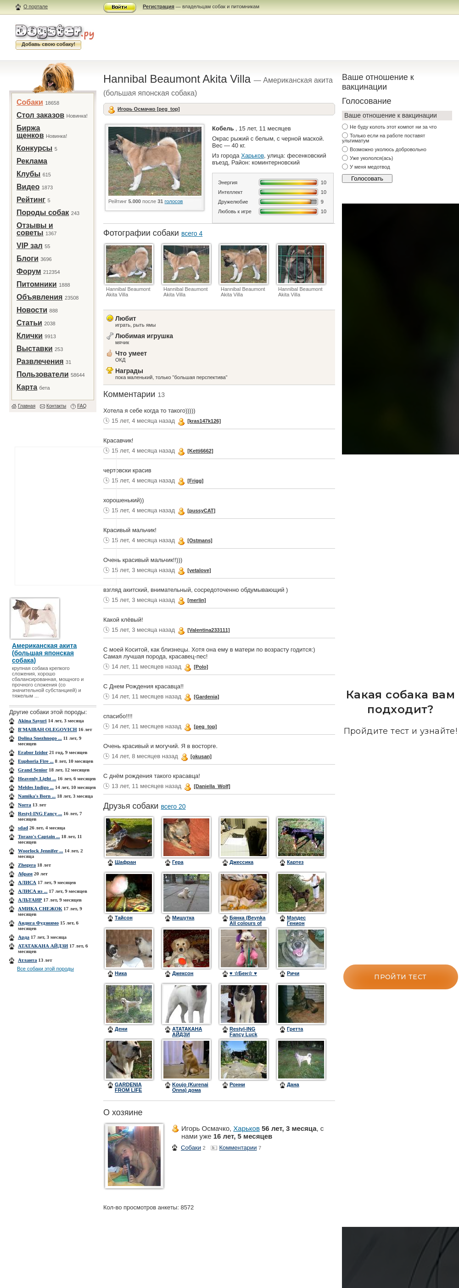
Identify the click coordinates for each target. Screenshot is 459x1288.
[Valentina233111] (208, 630)
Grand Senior (32, 769)
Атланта (27, 960)
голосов (174, 201)
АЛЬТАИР (30, 899)
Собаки (30, 102)
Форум (29, 271)
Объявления (39, 297)
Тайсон (124, 917)
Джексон (182, 973)
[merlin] (196, 600)
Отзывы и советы (35, 229)
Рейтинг (31, 200)
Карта (27, 387)
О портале (35, 6)
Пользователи (42, 374)
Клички (30, 336)
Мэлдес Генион (296, 920)
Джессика (241, 862)
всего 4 (191, 233)
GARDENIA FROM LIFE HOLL (128, 1090)
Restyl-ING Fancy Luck (243, 1031)
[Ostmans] (199, 540)
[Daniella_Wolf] (212, 786)
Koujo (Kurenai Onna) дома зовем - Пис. (190, 1090)
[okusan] (201, 756)
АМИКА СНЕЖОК (40, 908)
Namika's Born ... (37, 796)
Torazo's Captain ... (39, 836)
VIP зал (30, 246)
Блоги (28, 258)
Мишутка (183, 917)
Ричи (293, 973)
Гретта (295, 1029)
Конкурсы (34, 148)
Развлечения (40, 361)
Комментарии (238, 1147)
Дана (293, 1084)
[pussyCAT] (201, 510)
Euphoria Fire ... (36, 761)
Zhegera (27, 865)
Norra (24, 804)
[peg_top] (205, 726)
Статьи (29, 323)
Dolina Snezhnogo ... (40, 738)
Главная (26, 406)
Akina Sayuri (32, 720)
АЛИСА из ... (33, 891)
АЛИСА (27, 882)
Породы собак (43, 212)
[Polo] (201, 667)
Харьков (252, 155)
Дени (121, 1029)
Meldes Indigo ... (36, 787)
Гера (178, 862)
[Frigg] (195, 480)
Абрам (25, 873)
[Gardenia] (206, 696)
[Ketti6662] (200, 451)
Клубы (28, 174)
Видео (28, 187)
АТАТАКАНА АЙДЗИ (43, 945)
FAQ (81, 406)
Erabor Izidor (33, 752)
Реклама (32, 161)
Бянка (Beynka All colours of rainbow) (247, 923)
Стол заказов (40, 115)
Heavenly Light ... (37, 778)
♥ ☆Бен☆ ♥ (243, 973)
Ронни (237, 1084)
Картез (295, 862)
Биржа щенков (30, 131)
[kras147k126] (204, 421)
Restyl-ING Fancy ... (40, 813)
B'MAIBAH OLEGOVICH (47, 729)
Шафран (125, 862)
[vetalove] (199, 570)
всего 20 (173, 806)
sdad (23, 827)
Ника (121, 973)
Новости (32, 310)
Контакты (56, 406)
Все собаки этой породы (45, 968)
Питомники (37, 284)
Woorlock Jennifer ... (40, 850)
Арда (23, 937)
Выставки (35, 348)
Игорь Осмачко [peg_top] (149, 109)
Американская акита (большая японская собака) (44, 653)
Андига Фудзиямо (38, 922)
